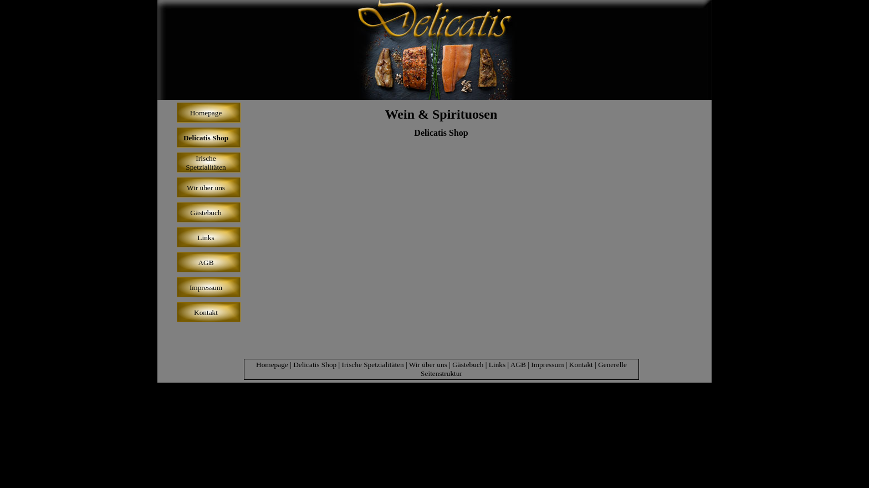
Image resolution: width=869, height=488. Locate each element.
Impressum (547, 364)
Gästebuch (467, 364)
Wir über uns (428, 364)
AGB (518, 364)
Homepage (272, 364)
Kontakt (581, 364)
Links (497, 364)
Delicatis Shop (441, 133)
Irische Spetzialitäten (373, 364)
